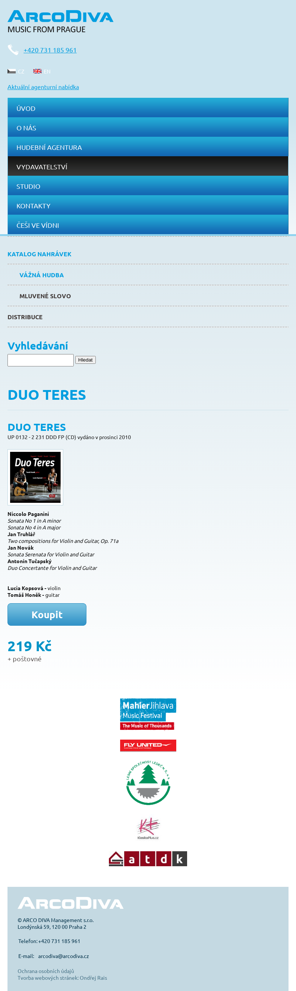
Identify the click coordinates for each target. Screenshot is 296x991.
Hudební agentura (49, 147)
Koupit (47, 614)
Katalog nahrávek (39, 254)
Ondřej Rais (93, 977)
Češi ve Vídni (37, 225)
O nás (26, 128)
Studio (28, 186)
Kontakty (33, 205)
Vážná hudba (41, 275)
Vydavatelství (41, 166)
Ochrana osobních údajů (46, 970)
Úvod (26, 108)
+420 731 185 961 (50, 50)
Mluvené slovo (45, 296)
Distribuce (25, 317)
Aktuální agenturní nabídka (43, 86)
